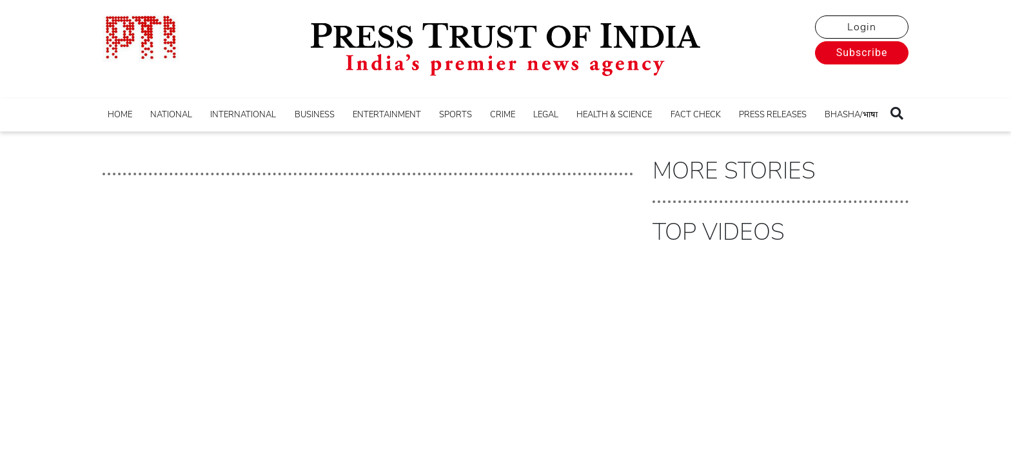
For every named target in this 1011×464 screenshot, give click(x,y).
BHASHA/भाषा (851, 115)
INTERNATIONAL (243, 115)
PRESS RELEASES (773, 115)
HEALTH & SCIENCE (614, 115)
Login (861, 27)
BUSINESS (315, 115)
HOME (120, 115)
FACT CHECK (696, 115)
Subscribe (862, 52)
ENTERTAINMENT (387, 115)
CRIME (502, 115)
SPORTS (455, 115)
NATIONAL (171, 115)
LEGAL (545, 115)
